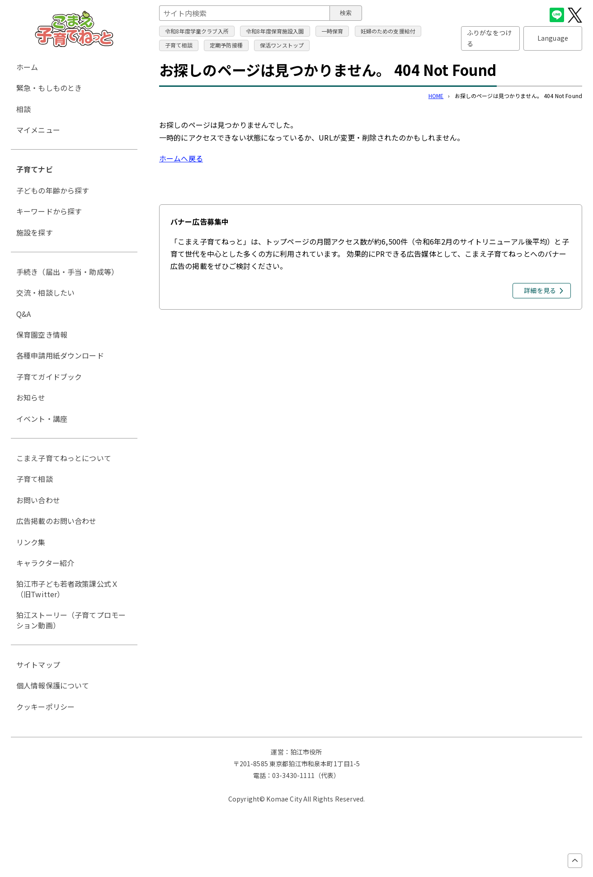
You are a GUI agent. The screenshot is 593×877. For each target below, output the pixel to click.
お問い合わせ (38, 500)
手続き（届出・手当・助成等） (67, 271)
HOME (436, 95)
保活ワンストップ (282, 45)
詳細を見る (540, 290)
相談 (23, 109)
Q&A (23, 313)
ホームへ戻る (181, 158)
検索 (346, 12)
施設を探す (34, 232)
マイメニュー (38, 129)
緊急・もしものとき (49, 87)
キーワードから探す (49, 211)
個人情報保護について (52, 685)
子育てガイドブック (49, 376)
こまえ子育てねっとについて (63, 458)
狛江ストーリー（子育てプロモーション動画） (71, 619)
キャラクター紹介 (45, 562)
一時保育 (332, 31)
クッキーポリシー (45, 706)
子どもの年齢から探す (52, 190)
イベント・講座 (41, 418)
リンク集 (31, 542)
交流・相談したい (45, 292)
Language (552, 37)
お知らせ (31, 397)
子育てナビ (34, 169)
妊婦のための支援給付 (388, 31)
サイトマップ (38, 664)
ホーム (27, 66)
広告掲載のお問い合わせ (56, 520)
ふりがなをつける (489, 38)
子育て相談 (179, 45)
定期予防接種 (226, 45)
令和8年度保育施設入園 (275, 31)
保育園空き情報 (41, 334)
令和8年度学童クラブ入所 (197, 31)
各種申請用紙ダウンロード (60, 355)
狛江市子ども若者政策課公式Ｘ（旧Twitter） (67, 588)
